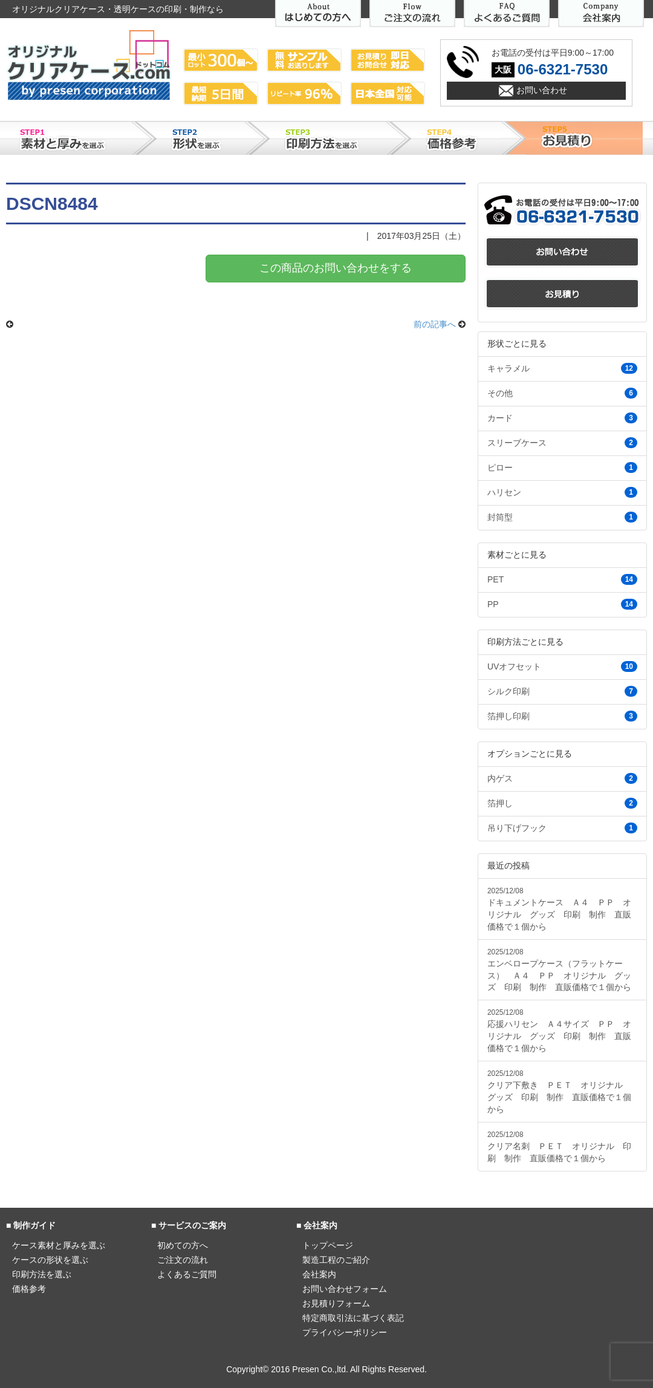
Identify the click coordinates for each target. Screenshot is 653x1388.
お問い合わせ (541, 90)
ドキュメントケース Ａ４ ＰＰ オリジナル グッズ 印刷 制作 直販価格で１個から (559, 909)
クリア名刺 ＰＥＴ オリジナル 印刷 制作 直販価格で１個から (559, 1146)
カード (562, 417)
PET (562, 579)
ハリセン (562, 492)
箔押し (562, 803)
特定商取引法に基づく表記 (353, 1318)
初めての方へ (182, 1245)
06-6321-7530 (563, 69)
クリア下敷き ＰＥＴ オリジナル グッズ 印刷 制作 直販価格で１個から (559, 1091)
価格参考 (29, 1289)
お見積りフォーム (336, 1303)
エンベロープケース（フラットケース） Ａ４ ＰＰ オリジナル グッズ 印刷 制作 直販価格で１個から (559, 970)
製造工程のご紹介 (336, 1260)
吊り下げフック (562, 828)
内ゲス (562, 778)
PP (562, 604)
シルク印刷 (562, 691)
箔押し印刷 (562, 716)
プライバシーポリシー (344, 1332)
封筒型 (562, 517)
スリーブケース (562, 442)
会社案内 (319, 1274)
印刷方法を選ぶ (41, 1274)
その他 (562, 393)
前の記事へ (435, 324)
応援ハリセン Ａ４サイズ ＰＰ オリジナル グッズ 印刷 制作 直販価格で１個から (559, 1030)
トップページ (327, 1245)
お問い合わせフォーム (344, 1289)
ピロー (562, 467)
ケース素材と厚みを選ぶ (58, 1245)
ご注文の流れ (182, 1260)
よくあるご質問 (186, 1274)
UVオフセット (562, 666)
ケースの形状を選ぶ (50, 1260)
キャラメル (562, 368)
